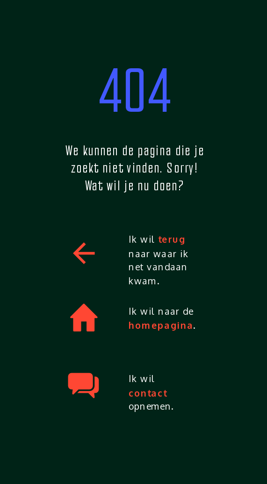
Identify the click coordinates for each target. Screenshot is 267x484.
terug (172, 240)
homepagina (161, 325)
